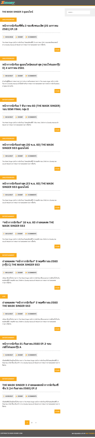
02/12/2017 (9, 118)
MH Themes (90, 434)
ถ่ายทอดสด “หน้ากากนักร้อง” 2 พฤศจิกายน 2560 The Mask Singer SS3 (30, 305)
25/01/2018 (9, 38)
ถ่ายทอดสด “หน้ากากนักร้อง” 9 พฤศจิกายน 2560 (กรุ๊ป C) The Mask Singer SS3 (30, 263)
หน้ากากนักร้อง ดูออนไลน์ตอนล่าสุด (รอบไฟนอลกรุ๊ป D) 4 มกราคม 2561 (31, 67)
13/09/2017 (9, 397)
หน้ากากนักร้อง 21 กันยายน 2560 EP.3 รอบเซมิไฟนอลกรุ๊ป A (26, 346)
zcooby (20, 38)
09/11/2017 (9, 274)
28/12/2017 (9, 77)
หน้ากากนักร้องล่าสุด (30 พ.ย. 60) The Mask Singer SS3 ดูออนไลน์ (28, 147)
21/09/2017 (9, 356)
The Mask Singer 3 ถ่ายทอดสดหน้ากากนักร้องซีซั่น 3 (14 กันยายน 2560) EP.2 (30, 387)
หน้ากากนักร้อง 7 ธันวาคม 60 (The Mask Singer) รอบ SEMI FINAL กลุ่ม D (31, 108)
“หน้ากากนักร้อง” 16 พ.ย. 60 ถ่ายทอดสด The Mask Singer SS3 (28, 225)
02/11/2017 (9, 315)
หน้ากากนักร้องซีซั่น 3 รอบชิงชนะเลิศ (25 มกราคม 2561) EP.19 (30, 28)
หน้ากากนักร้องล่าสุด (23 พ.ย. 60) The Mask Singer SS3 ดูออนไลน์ (28, 186)
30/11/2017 (9, 157)
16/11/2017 (9, 235)
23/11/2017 (9, 196)
